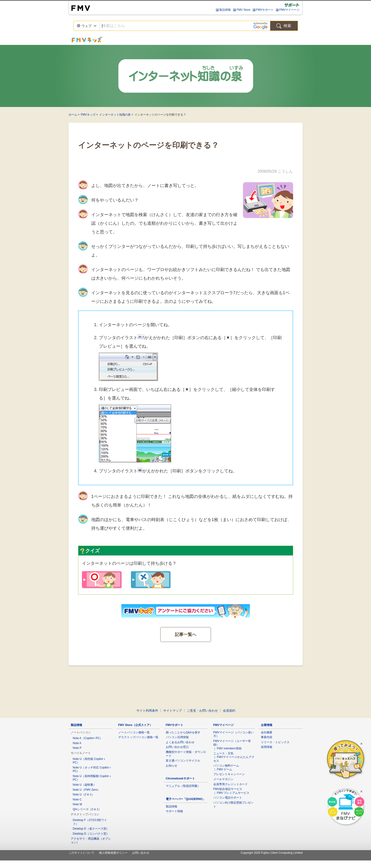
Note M (77, 804)
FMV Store (243, 9)
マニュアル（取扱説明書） (183, 786)
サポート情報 (174, 811)
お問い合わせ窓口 (177, 747)
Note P (77, 748)
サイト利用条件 (147, 710)
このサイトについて (81, 852)
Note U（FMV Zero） (86, 789)
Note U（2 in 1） (84, 794)
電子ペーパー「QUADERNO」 (185, 799)
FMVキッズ (88, 114)
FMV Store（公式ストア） (135, 725)
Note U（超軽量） (84, 784)
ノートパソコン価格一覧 (134, 732)
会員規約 (229, 710)
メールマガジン (223, 779)
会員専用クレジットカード (230, 784)
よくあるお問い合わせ (180, 742)
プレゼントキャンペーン (229, 774)
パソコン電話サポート (227, 797)
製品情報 (225, 9)
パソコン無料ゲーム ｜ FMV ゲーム (226, 767)
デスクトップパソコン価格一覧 (138, 737)
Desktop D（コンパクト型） (91, 833)
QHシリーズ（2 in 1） (87, 809)
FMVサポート (265, 9)
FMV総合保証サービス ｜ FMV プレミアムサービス (231, 791)
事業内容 (266, 737)
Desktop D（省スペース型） (91, 828)
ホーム (73, 114)
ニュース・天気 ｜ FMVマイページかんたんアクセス (234, 757)
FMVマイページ (289, 9)
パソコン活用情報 (177, 737)
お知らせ (171, 765)
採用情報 (266, 747)
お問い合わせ (140, 852)
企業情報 (266, 725)
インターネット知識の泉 (115, 114)
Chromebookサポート (180, 778)
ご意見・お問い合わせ (202, 710)
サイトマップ (172, 710)
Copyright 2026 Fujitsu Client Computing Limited (271, 852)
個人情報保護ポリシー (113, 852)
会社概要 (266, 732)
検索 (283, 25)
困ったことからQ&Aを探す (183, 732)
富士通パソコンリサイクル (183, 760)
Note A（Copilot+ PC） (87, 738)
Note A (77, 743)
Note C (77, 799)
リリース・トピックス (275, 742)
